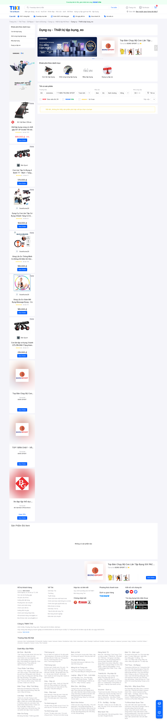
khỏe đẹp (51, 11)
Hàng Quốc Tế (103, 652)
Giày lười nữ (60, 687)
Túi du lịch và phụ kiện (82, 654)
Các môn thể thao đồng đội (137, 676)
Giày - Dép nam (50, 692)
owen (50, 641)
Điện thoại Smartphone (24, 688)
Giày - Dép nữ (49, 681)
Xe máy (103, 706)
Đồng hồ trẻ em (91, 671)
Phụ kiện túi (63, 707)
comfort (139, 641)
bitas (144, 641)
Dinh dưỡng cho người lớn (28, 661)
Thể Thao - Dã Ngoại (132, 665)
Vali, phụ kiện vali (90, 656)
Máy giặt (131, 658)
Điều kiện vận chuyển (54, 616)
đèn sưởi (134, 705)
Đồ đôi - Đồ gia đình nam (58, 672)
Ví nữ (63, 705)
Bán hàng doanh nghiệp (55, 614)
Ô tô (108, 706)
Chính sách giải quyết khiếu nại (57, 603)
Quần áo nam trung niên (55, 676)
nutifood (96, 641)
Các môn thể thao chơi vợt (137, 676)
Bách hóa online (107, 663)
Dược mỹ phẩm (34, 710)
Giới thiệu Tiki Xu (53, 608)
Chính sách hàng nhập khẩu (25, 613)
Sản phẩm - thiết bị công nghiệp (110, 665)
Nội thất (80, 692)
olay (129, 641)
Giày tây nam (58, 694)
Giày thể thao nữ (140, 679)
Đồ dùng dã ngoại (137, 669)
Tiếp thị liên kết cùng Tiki (55, 611)
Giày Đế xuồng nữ (56, 688)
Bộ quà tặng (80, 713)
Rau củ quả (24, 672)
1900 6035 (26, 632)
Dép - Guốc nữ (57, 683)
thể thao (70, 11)
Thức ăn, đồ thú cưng (27, 681)
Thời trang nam (50, 665)
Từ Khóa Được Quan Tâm (134, 702)
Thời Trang (114, 654)
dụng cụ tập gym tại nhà (82, 11)
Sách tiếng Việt (102, 714)
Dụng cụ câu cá (133, 674)
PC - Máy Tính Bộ (79, 682)
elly (71, 641)
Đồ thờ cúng (78, 697)
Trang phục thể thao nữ (132, 667)
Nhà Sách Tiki (103, 712)
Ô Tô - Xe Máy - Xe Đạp (106, 702)
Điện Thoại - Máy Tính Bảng (27, 686)
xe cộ (38, 11)
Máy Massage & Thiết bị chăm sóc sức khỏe (29, 702)
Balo (72, 654)
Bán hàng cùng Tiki (80, 593)
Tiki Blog (50, 593)
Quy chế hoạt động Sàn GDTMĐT (84, 591)
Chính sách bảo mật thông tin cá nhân (59, 601)
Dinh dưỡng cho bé (27, 659)
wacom (113, 641)
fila (41, 643)
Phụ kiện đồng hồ (80, 671)
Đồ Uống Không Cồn (82, 711)
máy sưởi (127, 705)
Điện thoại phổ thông (27, 690)
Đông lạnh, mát (30, 674)
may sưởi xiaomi (134, 710)
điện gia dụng (29, 11)
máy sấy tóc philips (138, 706)
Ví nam (46, 713)
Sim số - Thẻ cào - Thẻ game (113, 699)
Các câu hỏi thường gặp (24, 595)
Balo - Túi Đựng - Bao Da (136, 693)
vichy (37, 643)
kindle (102, 641)
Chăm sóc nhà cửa (29, 682)
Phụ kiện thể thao (137, 671)
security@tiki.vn (33, 618)
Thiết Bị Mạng (81, 681)
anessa (118, 641)
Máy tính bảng (26, 692)
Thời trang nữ (49, 652)
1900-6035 (26, 591)
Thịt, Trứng (27, 671)
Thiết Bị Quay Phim (136, 697)
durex (60, 641)
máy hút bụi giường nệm (136, 712)
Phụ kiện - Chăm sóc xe (105, 705)
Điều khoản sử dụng (54, 606)
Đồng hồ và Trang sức (79, 667)
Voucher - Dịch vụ (104, 690)
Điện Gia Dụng (22, 713)
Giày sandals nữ (55, 685)
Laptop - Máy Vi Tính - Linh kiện (83, 675)
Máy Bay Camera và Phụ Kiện (136, 698)
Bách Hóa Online (77, 702)
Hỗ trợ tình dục (32, 708)
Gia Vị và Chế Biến (80, 708)
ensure (55, 641)
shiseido (20, 643)
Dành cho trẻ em (27, 679)
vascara (19, 641)
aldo (85, 641)
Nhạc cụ (85, 697)
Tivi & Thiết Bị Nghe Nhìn (109, 667)
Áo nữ (46, 654)
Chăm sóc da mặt (22, 698)
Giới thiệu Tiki (52, 591)
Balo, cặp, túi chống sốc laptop (83, 655)
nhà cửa (58, 11)
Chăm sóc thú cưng (77, 705)
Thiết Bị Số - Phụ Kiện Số (107, 673)
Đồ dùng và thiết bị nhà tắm (83, 693)
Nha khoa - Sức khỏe (109, 697)
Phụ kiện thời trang (78, 660)
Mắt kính (88, 662)
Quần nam (56, 667)
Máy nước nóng (136, 659)
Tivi (129, 659)
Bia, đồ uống (24, 677)
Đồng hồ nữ (81, 670)
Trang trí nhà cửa (76, 688)
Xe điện (116, 705)
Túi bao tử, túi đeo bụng (60, 715)
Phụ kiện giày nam (53, 698)
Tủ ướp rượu (144, 661)
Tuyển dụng (51, 596)
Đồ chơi (36, 654)
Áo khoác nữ (59, 656)
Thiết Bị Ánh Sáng (136, 690)
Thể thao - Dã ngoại (107, 658)
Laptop (88, 682)
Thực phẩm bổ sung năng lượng (137, 680)
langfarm (27, 643)
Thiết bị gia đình (34, 716)
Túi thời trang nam (51, 711)
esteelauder (31, 641)
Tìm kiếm (114, 7)
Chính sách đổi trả (22, 608)
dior (24, 641)
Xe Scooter (114, 706)
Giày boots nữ (51, 687)
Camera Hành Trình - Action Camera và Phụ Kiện (136, 691)
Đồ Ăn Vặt (78, 710)
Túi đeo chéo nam (55, 713)
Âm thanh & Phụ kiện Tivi (132, 654)
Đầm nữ (51, 654)
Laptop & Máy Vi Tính (112, 665)
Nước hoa (24, 708)
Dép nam (54, 696)
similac (134, 641)
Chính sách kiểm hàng (24, 605)
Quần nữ (57, 654)
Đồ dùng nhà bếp (22, 716)
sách (64, 11)
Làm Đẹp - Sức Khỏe (24, 696)
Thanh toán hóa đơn (104, 692)
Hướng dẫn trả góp (23, 610)
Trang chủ (132, 7)
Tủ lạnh (130, 656)
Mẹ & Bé (109, 661)
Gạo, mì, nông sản (27, 676)
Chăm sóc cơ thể (27, 701)
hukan (32, 643)
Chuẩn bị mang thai (27, 665)
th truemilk (39, 641)
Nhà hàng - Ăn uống (108, 695)
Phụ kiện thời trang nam (82, 663)
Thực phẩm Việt (33, 672)
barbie (45, 641)
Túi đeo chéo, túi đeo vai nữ (52, 705)
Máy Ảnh (141, 699)
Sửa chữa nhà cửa (80, 690)
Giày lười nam (48, 694)
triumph (90, 641)
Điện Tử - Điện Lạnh (132, 652)
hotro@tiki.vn (33, 615)
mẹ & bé (44, 11)
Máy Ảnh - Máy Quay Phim (135, 686)
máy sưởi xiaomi (139, 711)
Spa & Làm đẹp (111, 693)
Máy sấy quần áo (134, 661)
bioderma (66, 641)
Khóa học (114, 692)
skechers (80, 641)
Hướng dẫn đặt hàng (23, 600)
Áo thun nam (48, 667)
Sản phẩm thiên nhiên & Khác (28, 704)
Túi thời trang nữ (50, 703)
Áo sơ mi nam (56, 669)
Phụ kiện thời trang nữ (77, 662)
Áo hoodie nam (53, 671)
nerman (107, 641)
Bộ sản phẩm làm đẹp (28, 709)
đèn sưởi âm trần (134, 716)
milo (74, 641)
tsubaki (45, 643)
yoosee (124, 641)
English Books (108, 716)
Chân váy (57, 658)
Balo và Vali (75, 652)
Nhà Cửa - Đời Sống (78, 686)
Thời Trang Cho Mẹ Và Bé (25, 654)
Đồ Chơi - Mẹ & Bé (24, 652)
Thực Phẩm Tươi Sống (25, 668)
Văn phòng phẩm (113, 714)
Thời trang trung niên (54, 661)
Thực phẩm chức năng (28, 699)
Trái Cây (20, 671)
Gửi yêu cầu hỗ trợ (22, 597)
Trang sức (74, 670)
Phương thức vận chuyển (24, 602)
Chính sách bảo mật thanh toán (57, 598)
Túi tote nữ (55, 707)
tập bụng (95, 11)
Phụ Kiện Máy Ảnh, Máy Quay (134, 688)
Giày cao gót (48, 683)
